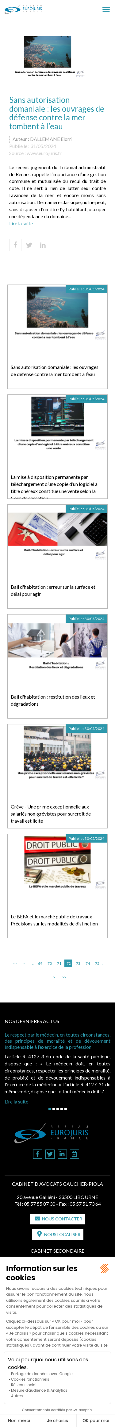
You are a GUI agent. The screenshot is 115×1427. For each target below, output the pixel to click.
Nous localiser (62, 1234)
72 (69, 963)
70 (50, 963)
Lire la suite (21, 223)
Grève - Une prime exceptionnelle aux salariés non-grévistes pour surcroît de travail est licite (51, 814)
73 (78, 963)
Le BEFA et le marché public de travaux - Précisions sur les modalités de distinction (54, 919)
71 (59, 963)
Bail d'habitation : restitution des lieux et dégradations (53, 700)
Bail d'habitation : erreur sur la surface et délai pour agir (53, 590)
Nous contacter (62, 1218)
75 (97, 963)
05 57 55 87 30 (39, 1204)
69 (40, 963)
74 (88, 963)
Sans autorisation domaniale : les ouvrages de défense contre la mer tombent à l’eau (54, 370)
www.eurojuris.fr (44, 153)
